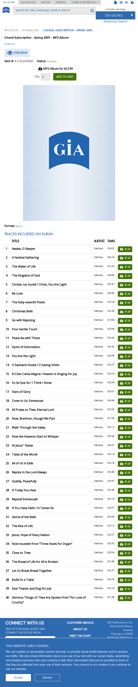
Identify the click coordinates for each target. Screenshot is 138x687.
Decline (47, 677)
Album (18, 226)
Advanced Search (116, 21)
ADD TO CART (64, 76)
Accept (18, 677)
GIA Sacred (9, 2)
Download (30, 30)
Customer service (80, 622)
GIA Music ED (28, 2)
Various (9, 44)
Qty (37, 76)
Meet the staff (80, 636)
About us (80, 629)
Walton (45, 2)
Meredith (61, 2)
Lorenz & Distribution (85, 2)
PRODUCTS (11, 30)
